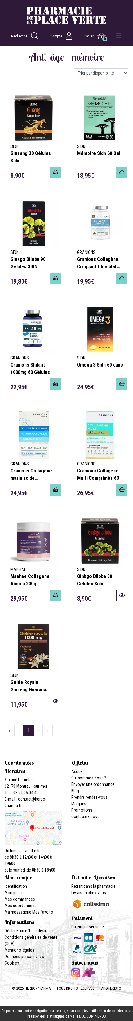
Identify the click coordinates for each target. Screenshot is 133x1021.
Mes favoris (42, 912)
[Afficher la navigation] (119, 36)
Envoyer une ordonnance (93, 784)
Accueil (77, 771)
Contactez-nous (85, 816)
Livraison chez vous (88, 892)
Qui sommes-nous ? (88, 777)
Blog (75, 790)
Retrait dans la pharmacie (93, 886)
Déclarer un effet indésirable (29, 930)
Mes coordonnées (21, 905)
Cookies (12, 963)
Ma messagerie (18, 912)
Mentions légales (19, 950)
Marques (78, 803)
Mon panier (14, 892)
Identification (16, 886)
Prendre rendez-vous (89, 797)
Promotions (81, 810)
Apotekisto (111, 988)
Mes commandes (20, 899)
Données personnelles (24, 956)
